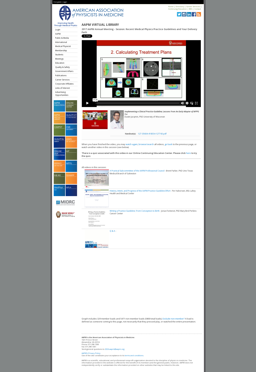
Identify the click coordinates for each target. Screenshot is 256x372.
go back (168, 144)
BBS (190, 9)
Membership (61, 50)
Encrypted (57, 2)
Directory (180, 6)
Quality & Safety (62, 67)
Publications (60, 75)
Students (59, 54)
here (188, 153)
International (61, 42)
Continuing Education (177, 9)
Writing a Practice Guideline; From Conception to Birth (135, 210)
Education (59, 63)
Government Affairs (64, 71)
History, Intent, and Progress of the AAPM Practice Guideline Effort (140, 190)
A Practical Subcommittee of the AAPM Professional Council (137, 170)
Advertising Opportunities (61, 93)
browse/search (146, 144)
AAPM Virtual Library (100, 25)
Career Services (193, 6)
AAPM (58, 33)
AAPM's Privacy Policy (91, 353)
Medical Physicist (63, 46)
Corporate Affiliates (64, 83)
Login (65, 2)
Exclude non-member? (174, 318)
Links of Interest (62, 88)
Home (171, 6)
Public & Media (62, 38)
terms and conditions (134, 355)
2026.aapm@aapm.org (114, 349)
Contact (197, 9)
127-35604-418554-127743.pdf (152, 133)
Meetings (59, 58)
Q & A (112, 231)
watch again (132, 144)
